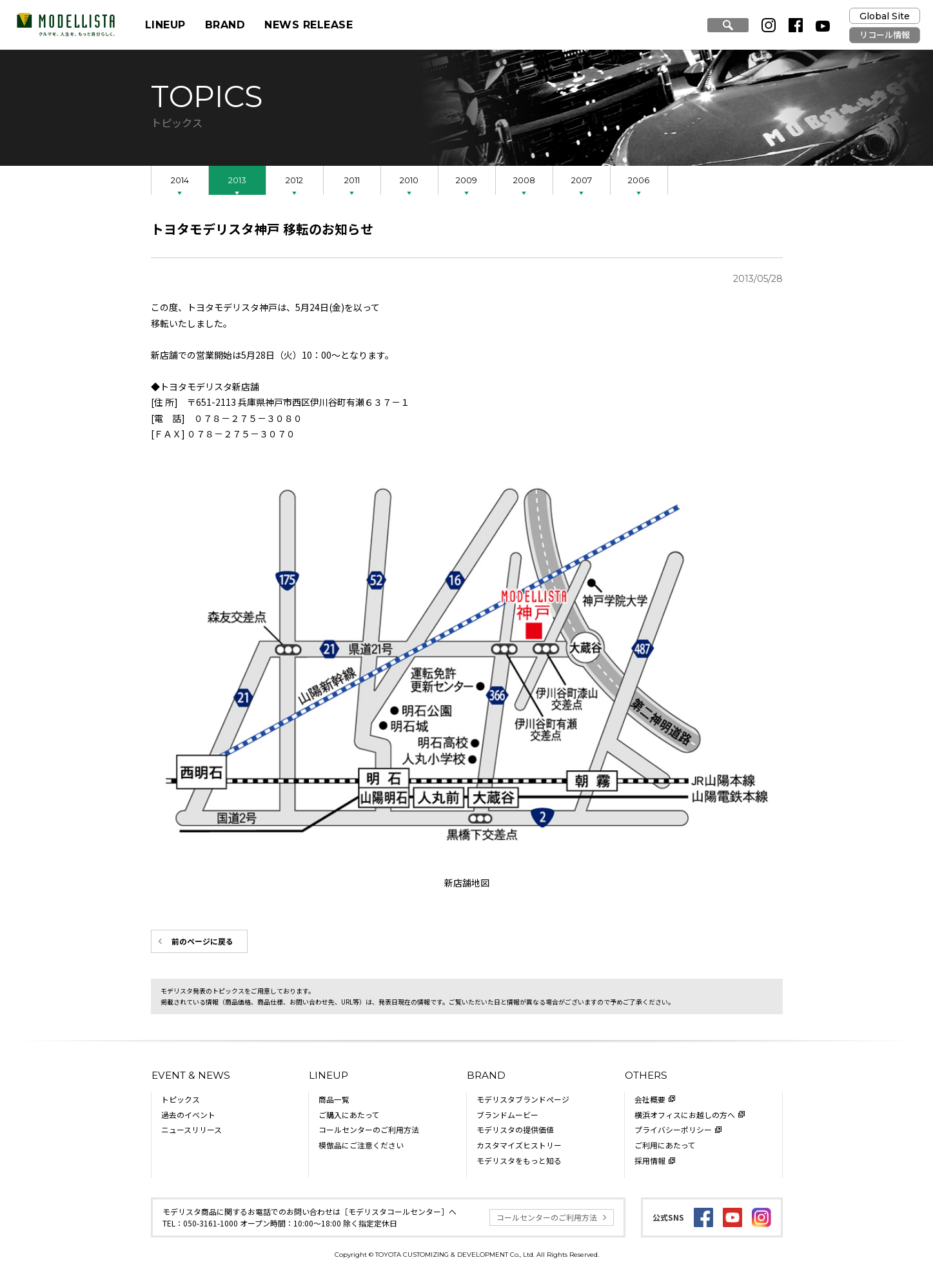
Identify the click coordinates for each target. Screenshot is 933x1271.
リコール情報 (884, 35)
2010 (409, 180)
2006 (638, 180)
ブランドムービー (507, 1114)
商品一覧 (334, 1099)
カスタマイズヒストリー (519, 1144)
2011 (352, 180)
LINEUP (165, 25)
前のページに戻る (202, 941)
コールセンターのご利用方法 (369, 1129)
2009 (466, 180)
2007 (581, 180)
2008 (524, 180)
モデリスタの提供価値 (515, 1129)
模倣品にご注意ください (361, 1144)
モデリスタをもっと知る (519, 1160)
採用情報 (649, 1160)
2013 (237, 180)
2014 (180, 180)
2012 (294, 180)
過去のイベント (188, 1114)
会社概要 (649, 1099)
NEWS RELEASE (308, 25)
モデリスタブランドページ (522, 1099)
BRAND (225, 25)
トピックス (180, 1099)
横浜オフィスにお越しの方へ (684, 1114)
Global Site (884, 16)
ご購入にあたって (349, 1114)
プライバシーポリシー (673, 1129)
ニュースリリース (191, 1129)
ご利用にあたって (665, 1144)
